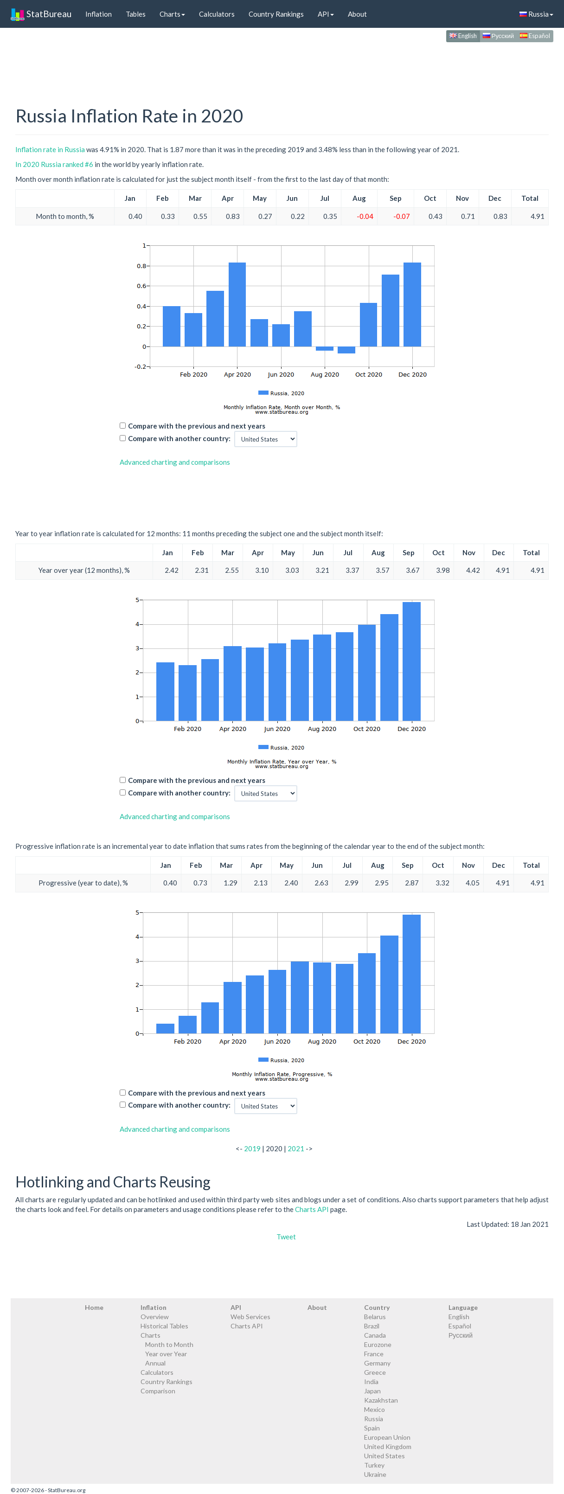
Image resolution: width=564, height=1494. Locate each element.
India (371, 1381)
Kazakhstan (381, 1400)
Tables (136, 14)
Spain (372, 1428)
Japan (372, 1391)
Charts (172, 14)
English (463, 35)
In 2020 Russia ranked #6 (54, 164)
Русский (498, 35)
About (357, 14)
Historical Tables (164, 1326)
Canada (375, 1335)
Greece (375, 1372)
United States (384, 1456)
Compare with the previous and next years (196, 426)
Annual (155, 1363)
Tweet (286, 1236)
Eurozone (377, 1344)
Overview (155, 1317)
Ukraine (375, 1474)
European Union (387, 1437)
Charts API (312, 1209)
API (326, 14)
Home (94, 1307)
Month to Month (169, 1344)
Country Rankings (276, 14)
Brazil (371, 1326)
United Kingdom (387, 1446)
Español (535, 35)
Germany (377, 1363)
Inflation (98, 14)
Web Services (250, 1317)
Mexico (374, 1409)
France (374, 1354)
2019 (252, 1148)
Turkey (374, 1465)
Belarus (375, 1317)
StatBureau (41, 14)
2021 (296, 1148)
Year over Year (166, 1354)
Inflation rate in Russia (50, 149)
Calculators (217, 14)
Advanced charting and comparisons (175, 462)
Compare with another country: (179, 438)
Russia (536, 14)
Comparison (158, 1391)
